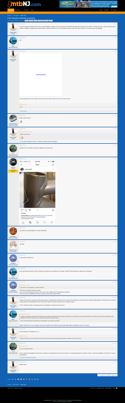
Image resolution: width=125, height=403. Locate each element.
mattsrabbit (11, 20)
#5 (116, 128)
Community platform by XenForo (55, 400)
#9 (116, 241)
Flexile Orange (18, 388)
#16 (116, 343)
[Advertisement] (56, 394)
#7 (116, 158)
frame (35, 20)
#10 (116, 255)
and (29, 357)
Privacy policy (108, 388)
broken (26, 20)
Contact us (93, 388)
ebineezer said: (24, 285)
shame (46, 20)
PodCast (26, 10)
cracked (31, 20)
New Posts (10, 388)
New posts (9, 12)
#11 (116, 268)
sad (42, 20)
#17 (116, 361)
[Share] (114, 24)
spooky (50, 20)
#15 (116, 328)
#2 (116, 37)
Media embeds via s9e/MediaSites (74, 400)
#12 (116, 282)
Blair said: (23, 104)
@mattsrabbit (58, 98)
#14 (116, 310)
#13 (116, 297)
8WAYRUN (70, 401)
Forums (11, 10)
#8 (116, 227)
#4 (116, 115)
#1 (116, 23)
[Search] (114, 10)
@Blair (21, 305)
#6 (116, 145)
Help (114, 388)
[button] (22, 10)
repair (39, 20)
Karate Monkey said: (25, 131)
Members (17, 10)
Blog (32, 10)
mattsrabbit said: (24, 314)
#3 (116, 51)
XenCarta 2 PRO (56, 401)
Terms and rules (100, 388)
